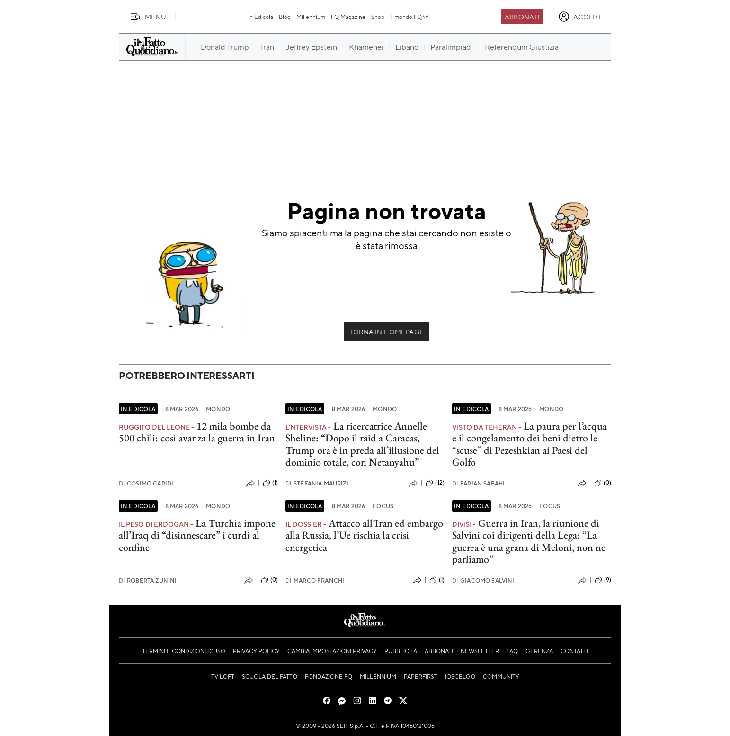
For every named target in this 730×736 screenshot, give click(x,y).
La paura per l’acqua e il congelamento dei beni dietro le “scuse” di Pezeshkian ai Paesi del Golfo (529, 444)
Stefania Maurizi (316, 483)
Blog (285, 16)
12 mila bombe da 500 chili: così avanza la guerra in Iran (197, 432)
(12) (435, 483)
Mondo (218, 409)
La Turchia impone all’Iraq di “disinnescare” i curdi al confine (197, 535)
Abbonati (522, 16)
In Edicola (260, 16)
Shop (377, 16)
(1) (270, 483)
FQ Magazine (348, 16)
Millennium (310, 16)
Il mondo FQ (409, 16)
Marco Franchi (314, 580)
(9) (603, 580)
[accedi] (579, 17)
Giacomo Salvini (483, 580)
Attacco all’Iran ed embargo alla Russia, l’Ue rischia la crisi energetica (364, 535)
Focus (383, 506)
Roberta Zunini (148, 580)
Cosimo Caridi (146, 483)
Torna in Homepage (386, 331)
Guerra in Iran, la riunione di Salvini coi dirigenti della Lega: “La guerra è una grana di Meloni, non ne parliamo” (528, 541)
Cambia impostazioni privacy (332, 651)
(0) (602, 483)
